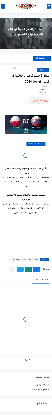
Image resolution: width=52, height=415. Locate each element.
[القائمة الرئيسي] (49, 6)
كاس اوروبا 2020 (19, 259)
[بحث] (3, 6)
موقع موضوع (41, 384)
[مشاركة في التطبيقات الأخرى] (12, 269)
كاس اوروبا (43, 70)
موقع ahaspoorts (39, 389)
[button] (36, 269)
